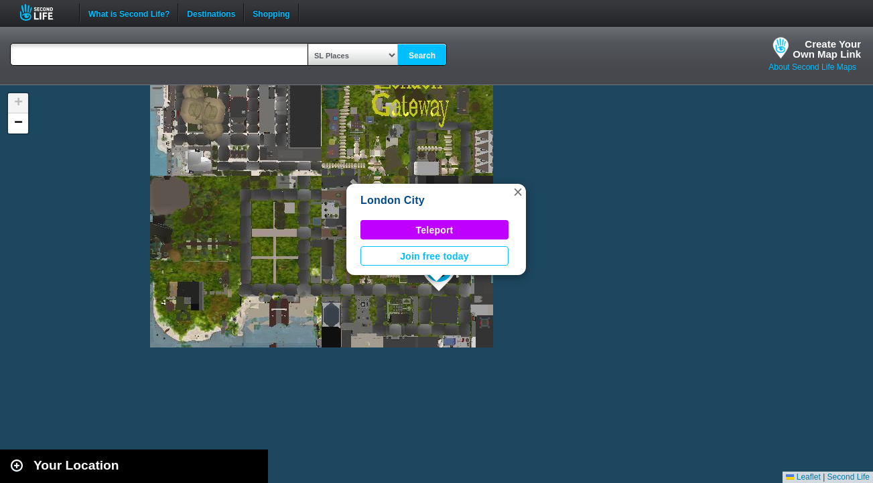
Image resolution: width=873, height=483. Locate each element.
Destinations (211, 12)
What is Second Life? (129, 12)
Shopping (271, 12)
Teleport (435, 230)
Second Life (44, 12)
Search (422, 55)
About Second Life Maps (812, 67)
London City (392, 200)
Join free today (434, 256)
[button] (518, 192)
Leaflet (803, 477)
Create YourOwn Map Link (827, 49)
